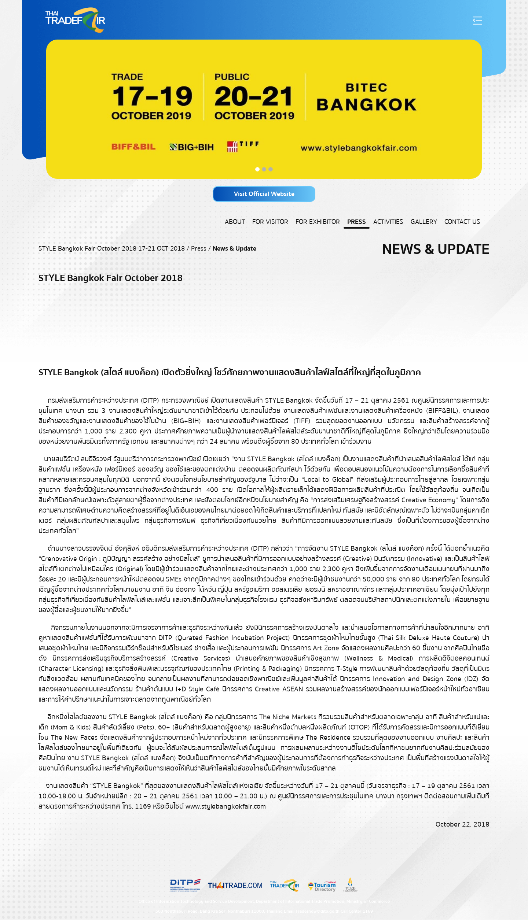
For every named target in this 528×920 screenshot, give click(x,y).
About (235, 222)
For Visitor (270, 222)
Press (356, 222)
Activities (388, 222)
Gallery (424, 222)
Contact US (462, 222)
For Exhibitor (318, 222)
